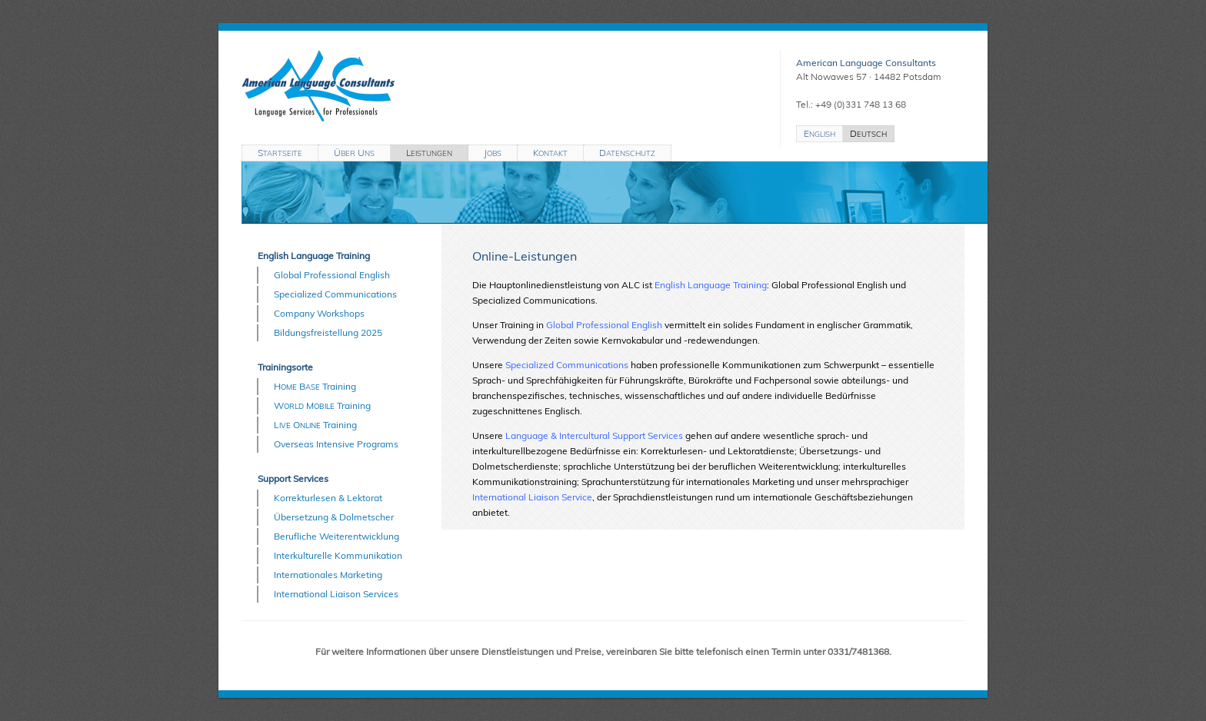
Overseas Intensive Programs (336, 444)
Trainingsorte (285, 367)
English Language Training (314, 255)
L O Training (315, 424)
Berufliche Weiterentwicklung (336, 536)
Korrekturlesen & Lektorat (328, 497)
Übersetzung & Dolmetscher (334, 517)
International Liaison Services (336, 594)
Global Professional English (332, 275)
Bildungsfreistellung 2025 (328, 332)
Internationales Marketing (328, 574)
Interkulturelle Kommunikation (338, 555)
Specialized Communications (335, 294)
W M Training (322, 405)
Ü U (354, 152)
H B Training (315, 386)
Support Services (293, 478)
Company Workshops (319, 313)
